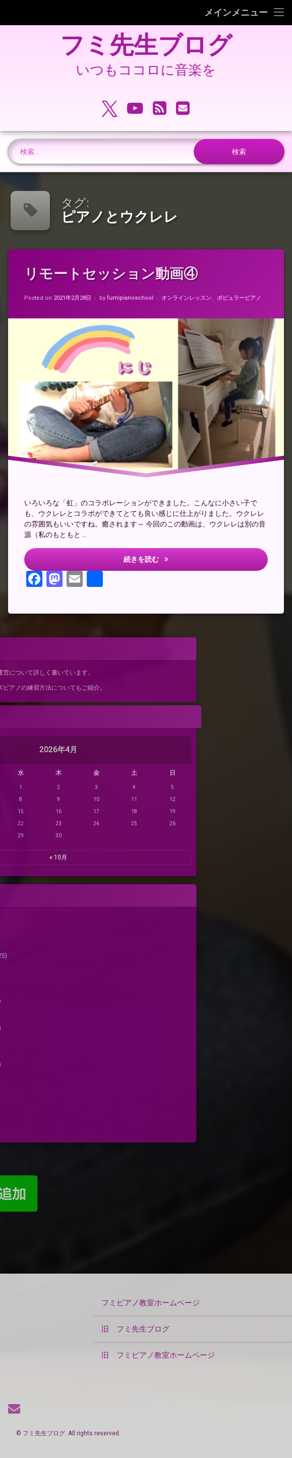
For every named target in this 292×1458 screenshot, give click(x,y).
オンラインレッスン (187, 295)
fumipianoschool (130, 298)
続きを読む (186, 561)
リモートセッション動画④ (115, 275)
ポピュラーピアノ (243, 292)
